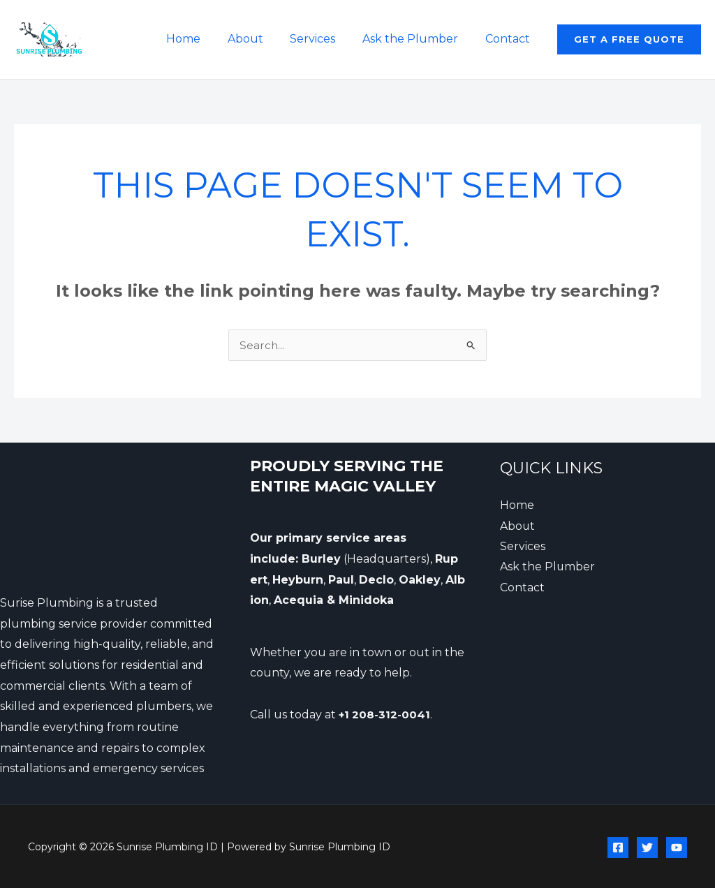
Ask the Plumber (417, 38)
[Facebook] (617, 847)
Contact (509, 38)
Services (324, 38)
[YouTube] (676, 847)
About (261, 38)
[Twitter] (647, 847)
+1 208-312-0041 (386, 714)
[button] (629, 39)
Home (204, 38)
